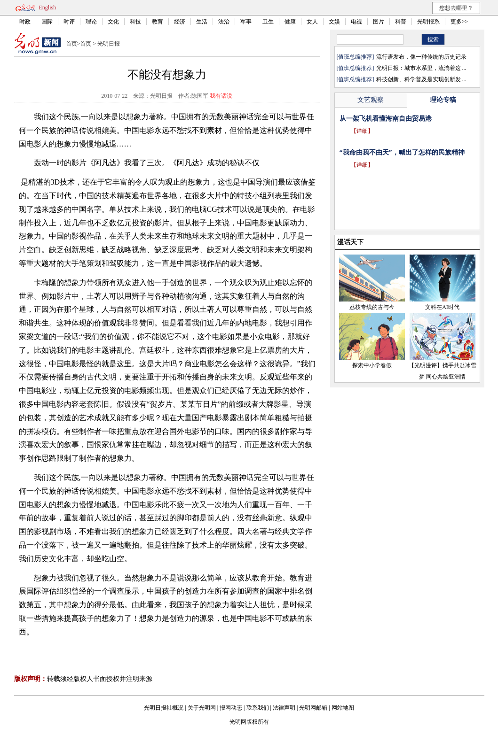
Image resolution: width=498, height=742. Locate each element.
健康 (290, 21)
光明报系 (428, 21)
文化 (113, 21)
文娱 (334, 21)
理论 (91, 21)
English (47, 7)
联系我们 (257, 707)
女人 (312, 21)
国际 (47, 21)
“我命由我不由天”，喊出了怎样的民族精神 (402, 152)
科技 (135, 21)
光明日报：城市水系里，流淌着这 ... (421, 68)
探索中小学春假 (372, 365)
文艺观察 (370, 99)
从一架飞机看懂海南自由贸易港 (386, 118)
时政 (25, 21)
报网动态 (231, 707)
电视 (356, 21)
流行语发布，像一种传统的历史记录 (421, 57)
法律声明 (284, 707)
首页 (71, 43)
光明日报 (108, 43)
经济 (179, 21)
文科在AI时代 (442, 307)
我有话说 (221, 96)
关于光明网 (202, 707)
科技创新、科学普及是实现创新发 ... (421, 79)
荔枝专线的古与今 (372, 307)
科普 (400, 21)
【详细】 (362, 131)
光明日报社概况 (163, 707)
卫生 (268, 21)
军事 (246, 21)
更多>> (459, 21)
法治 (223, 21)
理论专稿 (443, 99)
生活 (201, 21)
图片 (378, 21)
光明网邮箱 (313, 707)
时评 (69, 21)
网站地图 (343, 707)
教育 (157, 21)
